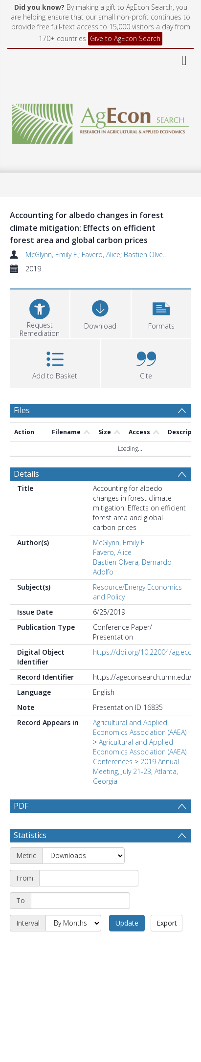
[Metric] (83, 879)
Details (26, 473)
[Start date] (88, 901)
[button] (161, 312)
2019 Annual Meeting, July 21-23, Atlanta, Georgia (136, 771)
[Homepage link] (100, 121)
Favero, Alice (101, 254)
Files (22, 410)
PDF (21, 805)
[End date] (80, 924)
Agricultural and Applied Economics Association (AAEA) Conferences (139, 751)
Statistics (30, 858)
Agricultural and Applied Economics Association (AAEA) (139, 727)
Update (126, 946)
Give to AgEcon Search (125, 38)
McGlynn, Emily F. (51, 254)
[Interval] (73, 946)
